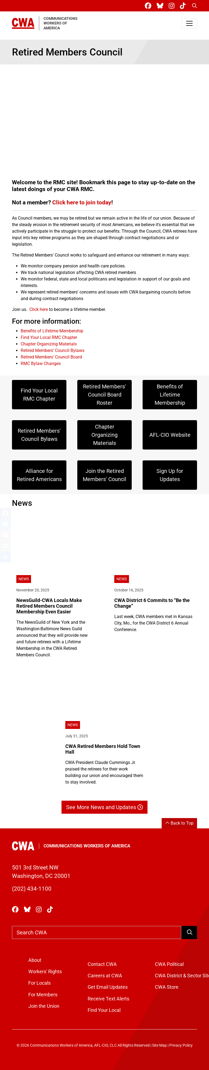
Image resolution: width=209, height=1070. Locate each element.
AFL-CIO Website (169, 435)
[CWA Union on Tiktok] (184, 5)
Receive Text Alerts (108, 999)
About (34, 960)
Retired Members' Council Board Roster (104, 394)
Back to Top (179, 823)
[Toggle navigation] (189, 23)
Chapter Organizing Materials (49, 344)
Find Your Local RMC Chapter (49, 337)
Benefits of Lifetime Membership (52, 330)
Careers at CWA (105, 975)
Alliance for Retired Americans (39, 475)
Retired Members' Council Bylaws (39, 435)
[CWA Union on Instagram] (173, 5)
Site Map (159, 1045)
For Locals (39, 983)
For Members (42, 994)
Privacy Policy (181, 1045)
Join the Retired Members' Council (104, 475)
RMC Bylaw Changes (41, 363)
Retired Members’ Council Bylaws (52, 350)
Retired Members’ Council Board (51, 357)
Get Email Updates (108, 987)
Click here (38, 309)
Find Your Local (104, 1010)
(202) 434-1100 (31, 888)
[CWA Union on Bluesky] (161, 5)
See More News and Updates (104, 807)
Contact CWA (102, 964)
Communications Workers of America (87, 845)
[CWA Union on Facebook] (149, 5)
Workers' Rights (45, 971)
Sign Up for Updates (169, 475)
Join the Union (43, 1006)
